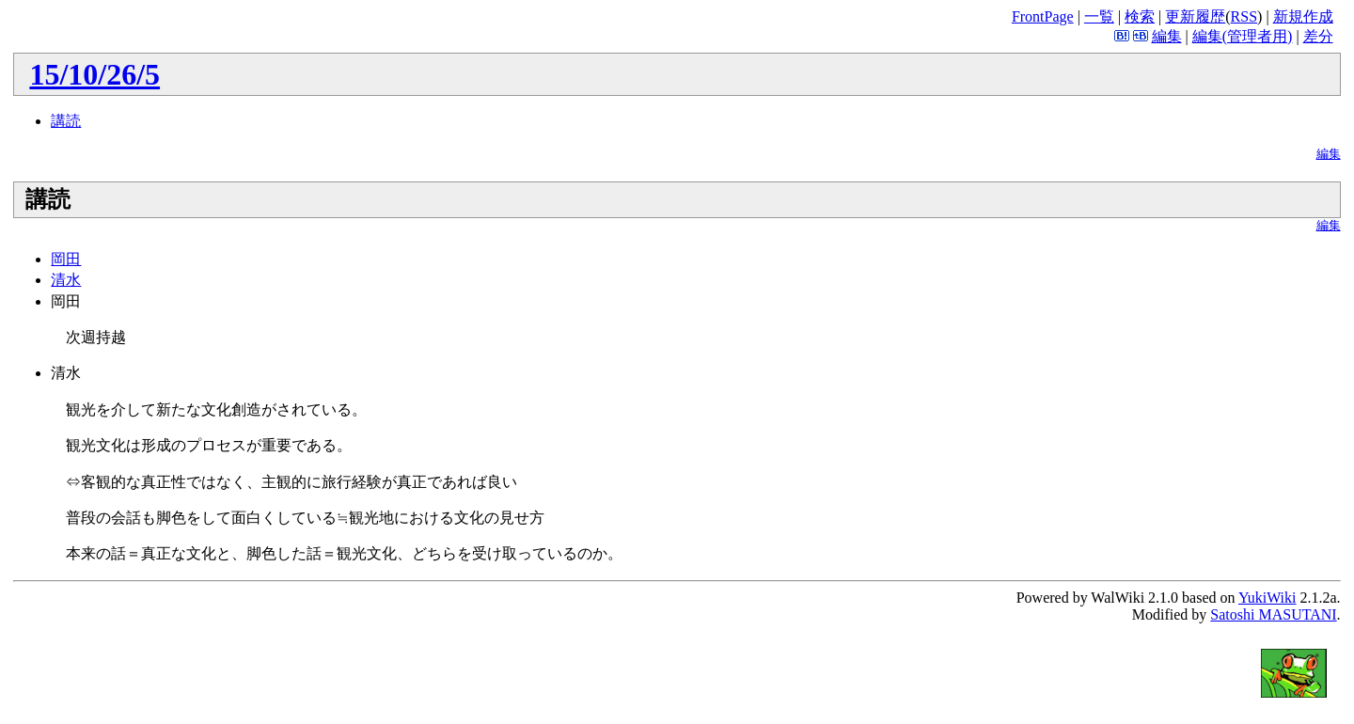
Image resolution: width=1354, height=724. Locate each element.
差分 (1318, 36)
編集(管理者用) (1242, 36)
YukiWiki (1267, 598)
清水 (66, 280)
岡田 (66, 259)
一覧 (1099, 16)
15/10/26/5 (94, 74)
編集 (1167, 36)
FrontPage (1043, 16)
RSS (1244, 16)
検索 (1140, 16)
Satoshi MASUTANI (1273, 614)
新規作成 (1303, 16)
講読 (66, 121)
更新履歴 (1195, 16)
